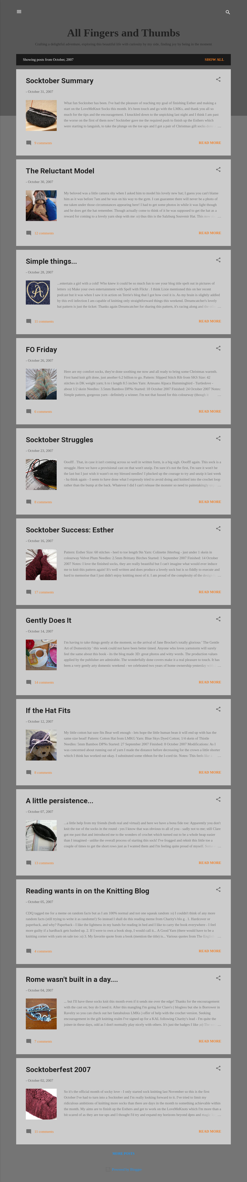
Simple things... (51, 261)
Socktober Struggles (59, 439)
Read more (210, 143)
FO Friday (41, 349)
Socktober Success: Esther (70, 530)
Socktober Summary (59, 80)
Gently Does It (48, 620)
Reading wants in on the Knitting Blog (87, 891)
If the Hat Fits (48, 710)
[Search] (228, 13)
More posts (123, 1153)
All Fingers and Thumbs (123, 33)
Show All (214, 59)
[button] (218, 80)
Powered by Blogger (123, 1169)
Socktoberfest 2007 (58, 1069)
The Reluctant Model (60, 171)
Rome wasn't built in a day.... (72, 979)
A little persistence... (59, 800)
